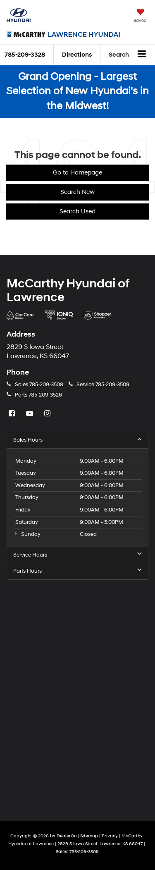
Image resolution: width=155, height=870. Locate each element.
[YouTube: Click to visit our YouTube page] (30, 414)
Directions (77, 55)
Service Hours (77, 554)
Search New (77, 192)
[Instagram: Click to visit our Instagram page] (48, 414)
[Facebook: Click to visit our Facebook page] (13, 414)
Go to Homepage (77, 173)
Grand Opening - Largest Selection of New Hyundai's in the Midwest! (77, 91)
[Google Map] (77, 693)
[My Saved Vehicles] (140, 16)
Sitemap (89, 836)
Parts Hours (77, 570)
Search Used (77, 211)
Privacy (110, 836)
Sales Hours (77, 439)
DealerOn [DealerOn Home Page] (66, 836)
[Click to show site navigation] (142, 55)
